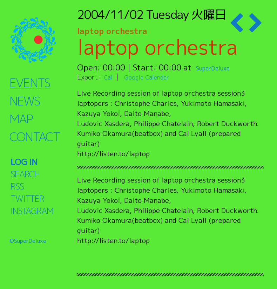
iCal (108, 77)
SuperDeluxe (220, 67)
